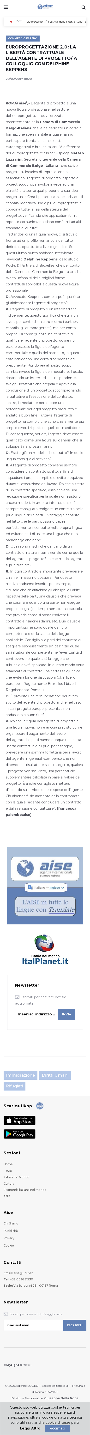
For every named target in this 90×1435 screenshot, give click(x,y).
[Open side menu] (6, 7)
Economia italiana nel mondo (25, 1190)
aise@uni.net (23, 1273)
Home (8, 1164)
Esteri (8, 1171)
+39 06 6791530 (21, 1279)
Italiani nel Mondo (16, 1177)
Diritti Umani (55, 1075)
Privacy (9, 1238)
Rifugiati (14, 1086)
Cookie (9, 1245)
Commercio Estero (22, 38)
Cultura (9, 1183)
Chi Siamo (11, 1223)
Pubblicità (11, 1231)
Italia (7, 1196)
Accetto (57, 1428)
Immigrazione (20, 1075)
